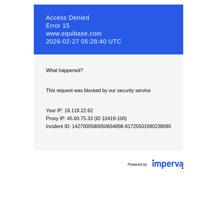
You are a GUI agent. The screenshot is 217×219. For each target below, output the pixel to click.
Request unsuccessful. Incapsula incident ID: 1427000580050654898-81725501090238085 (108, 109)
